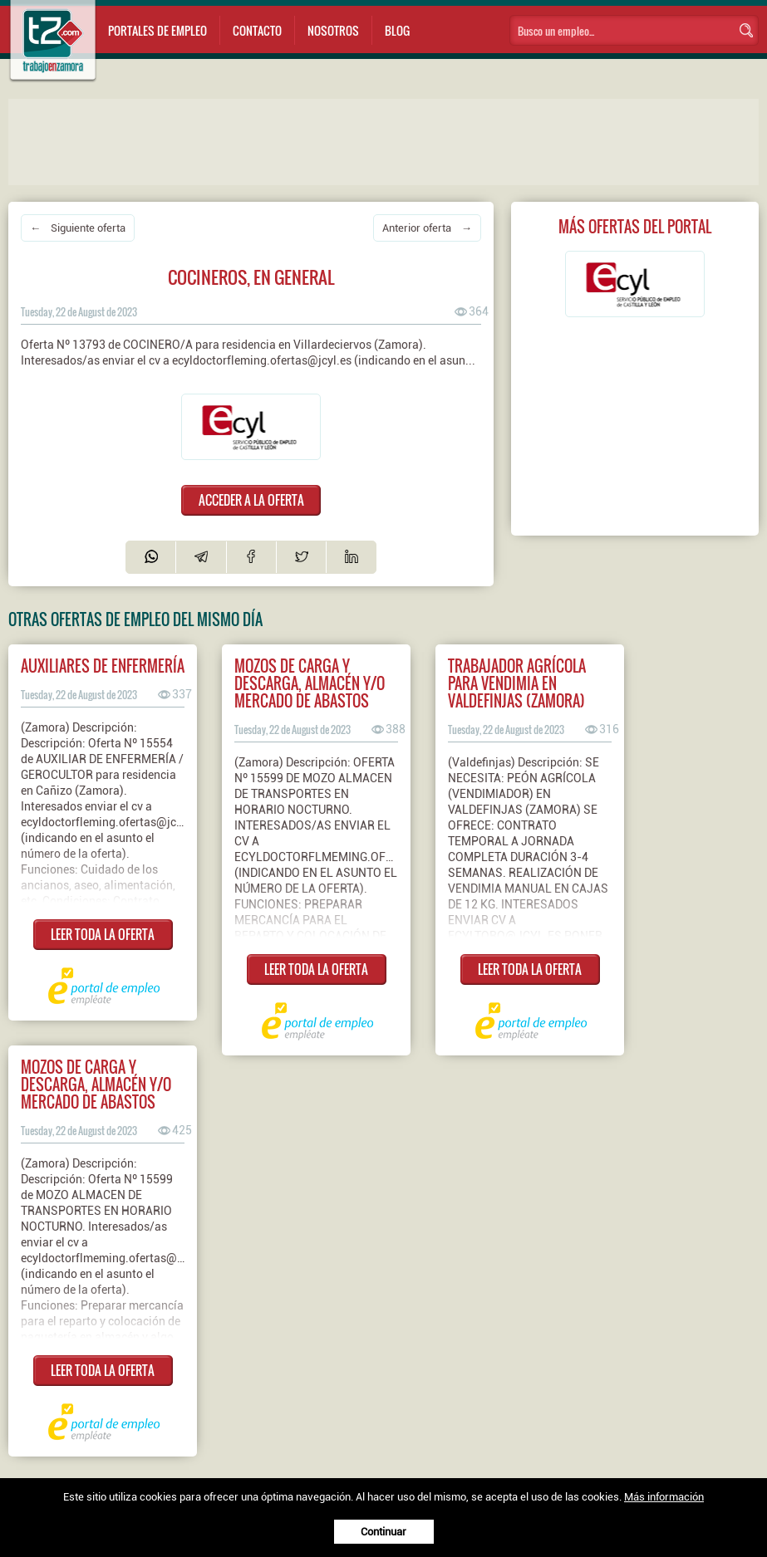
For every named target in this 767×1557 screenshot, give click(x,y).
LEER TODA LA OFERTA (103, 934)
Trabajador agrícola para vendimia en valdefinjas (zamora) (517, 683)
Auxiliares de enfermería (102, 665)
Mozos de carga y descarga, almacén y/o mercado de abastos (309, 683)
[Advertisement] (340, 140)
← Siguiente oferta (77, 228)
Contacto (257, 30)
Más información (664, 1497)
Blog (397, 30)
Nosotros (333, 30)
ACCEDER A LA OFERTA (251, 500)
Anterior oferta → (427, 228)
